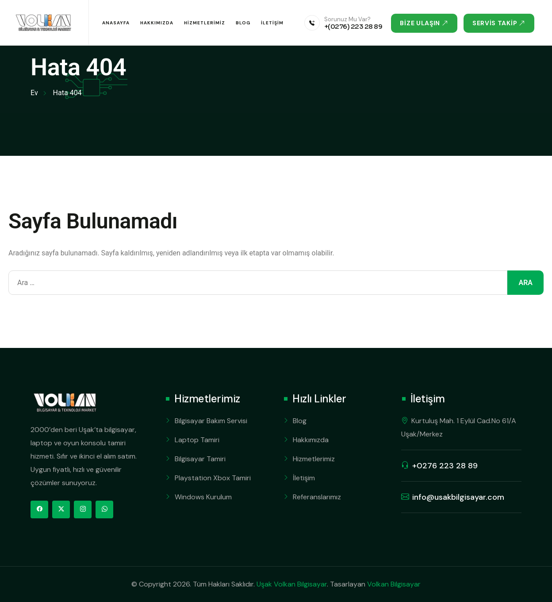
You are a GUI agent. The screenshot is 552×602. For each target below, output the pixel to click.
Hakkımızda (156, 23)
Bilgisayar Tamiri (200, 458)
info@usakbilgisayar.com (458, 497)
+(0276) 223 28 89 (353, 26)
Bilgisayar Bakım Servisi (211, 420)
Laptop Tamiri (197, 439)
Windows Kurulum (203, 497)
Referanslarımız (317, 497)
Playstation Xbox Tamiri (213, 477)
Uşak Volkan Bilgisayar (292, 584)
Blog (243, 23)
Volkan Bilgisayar (394, 584)
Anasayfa (116, 23)
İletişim (272, 23)
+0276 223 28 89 (445, 465)
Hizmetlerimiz (204, 23)
